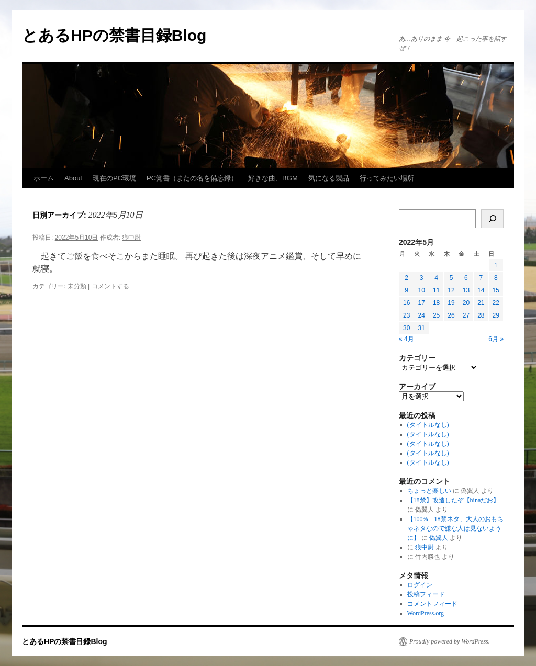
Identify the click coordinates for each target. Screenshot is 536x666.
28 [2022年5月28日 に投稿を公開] (480, 315)
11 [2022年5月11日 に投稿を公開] (436, 290)
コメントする (110, 286)
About (73, 178)
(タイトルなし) (428, 424)
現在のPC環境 (114, 178)
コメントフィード (432, 603)
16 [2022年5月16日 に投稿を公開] (406, 303)
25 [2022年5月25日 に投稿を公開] (436, 315)
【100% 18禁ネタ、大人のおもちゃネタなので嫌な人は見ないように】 (455, 528)
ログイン (419, 585)
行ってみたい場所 (387, 178)
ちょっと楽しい (429, 490)
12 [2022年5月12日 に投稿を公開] (451, 290)
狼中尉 (131, 237)
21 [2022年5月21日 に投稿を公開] (480, 303)
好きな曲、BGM (273, 178)
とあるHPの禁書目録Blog (114, 35)
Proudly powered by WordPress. (449, 641)
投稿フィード (426, 594)
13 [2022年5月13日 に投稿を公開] (466, 290)
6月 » (496, 339)
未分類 (77, 286)
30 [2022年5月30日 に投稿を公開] (406, 328)
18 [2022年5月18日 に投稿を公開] (436, 303)
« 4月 (406, 339)
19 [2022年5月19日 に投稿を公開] (451, 303)
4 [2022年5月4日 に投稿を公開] (436, 277)
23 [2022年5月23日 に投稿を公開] (406, 315)
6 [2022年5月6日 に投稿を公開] (466, 277)
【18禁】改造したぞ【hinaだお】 (453, 500)
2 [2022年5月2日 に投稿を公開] (406, 277)
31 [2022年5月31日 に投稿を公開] (421, 328)
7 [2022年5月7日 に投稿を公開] (481, 277)
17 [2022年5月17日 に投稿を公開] (421, 303)
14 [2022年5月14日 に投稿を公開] (480, 290)
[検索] (492, 218)
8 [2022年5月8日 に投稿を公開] (496, 277)
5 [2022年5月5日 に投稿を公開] (451, 277)
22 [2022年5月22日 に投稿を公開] (496, 303)
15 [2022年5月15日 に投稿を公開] (496, 290)
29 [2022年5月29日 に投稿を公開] (496, 315)
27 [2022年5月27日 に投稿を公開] (466, 315)
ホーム (44, 178)
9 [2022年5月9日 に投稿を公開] (406, 290)
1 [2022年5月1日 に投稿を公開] (496, 265)
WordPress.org (425, 613)
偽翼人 (438, 537)
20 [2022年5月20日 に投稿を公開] (466, 303)
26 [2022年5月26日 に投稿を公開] (451, 315)
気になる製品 (328, 178)
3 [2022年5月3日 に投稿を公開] (421, 277)
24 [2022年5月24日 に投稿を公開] (421, 315)
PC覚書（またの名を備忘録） (192, 178)
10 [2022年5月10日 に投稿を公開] (421, 290)
